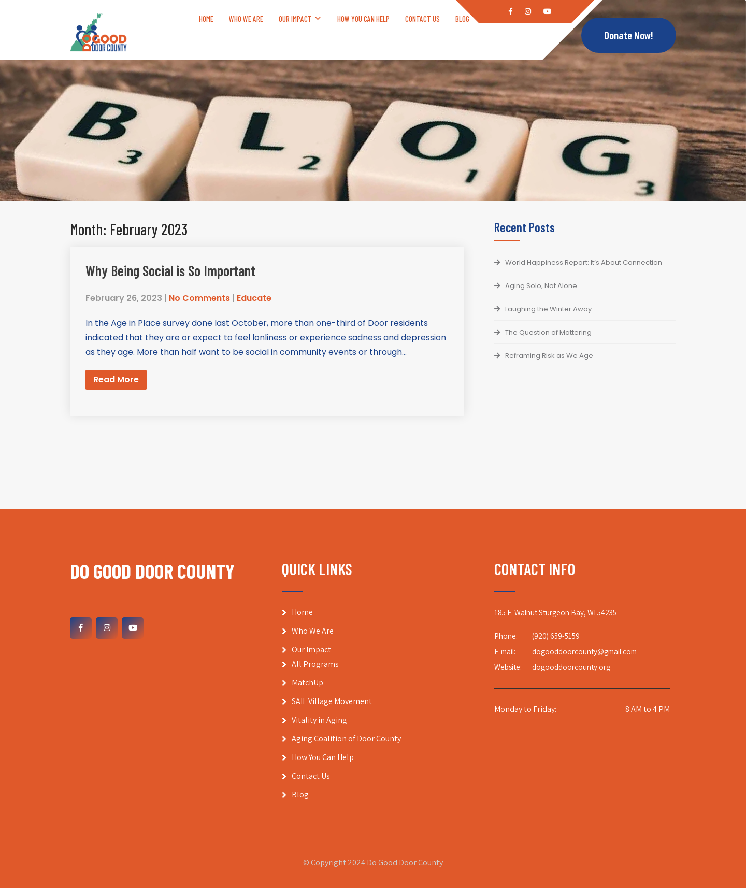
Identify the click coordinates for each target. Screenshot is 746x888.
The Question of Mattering (548, 332)
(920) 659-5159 (556, 636)
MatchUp (307, 682)
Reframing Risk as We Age (549, 356)
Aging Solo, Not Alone (541, 286)
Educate (254, 298)
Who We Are (246, 18)
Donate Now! (628, 35)
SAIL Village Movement (332, 701)
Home (206, 18)
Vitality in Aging (319, 719)
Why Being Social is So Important (170, 270)
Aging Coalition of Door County (346, 738)
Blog (462, 18)
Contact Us (422, 18)
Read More (116, 379)
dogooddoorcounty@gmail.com (584, 651)
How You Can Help (363, 18)
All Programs (315, 663)
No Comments (199, 298)
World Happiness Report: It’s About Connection (583, 262)
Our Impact (295, 18)
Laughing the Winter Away (548, 309)
